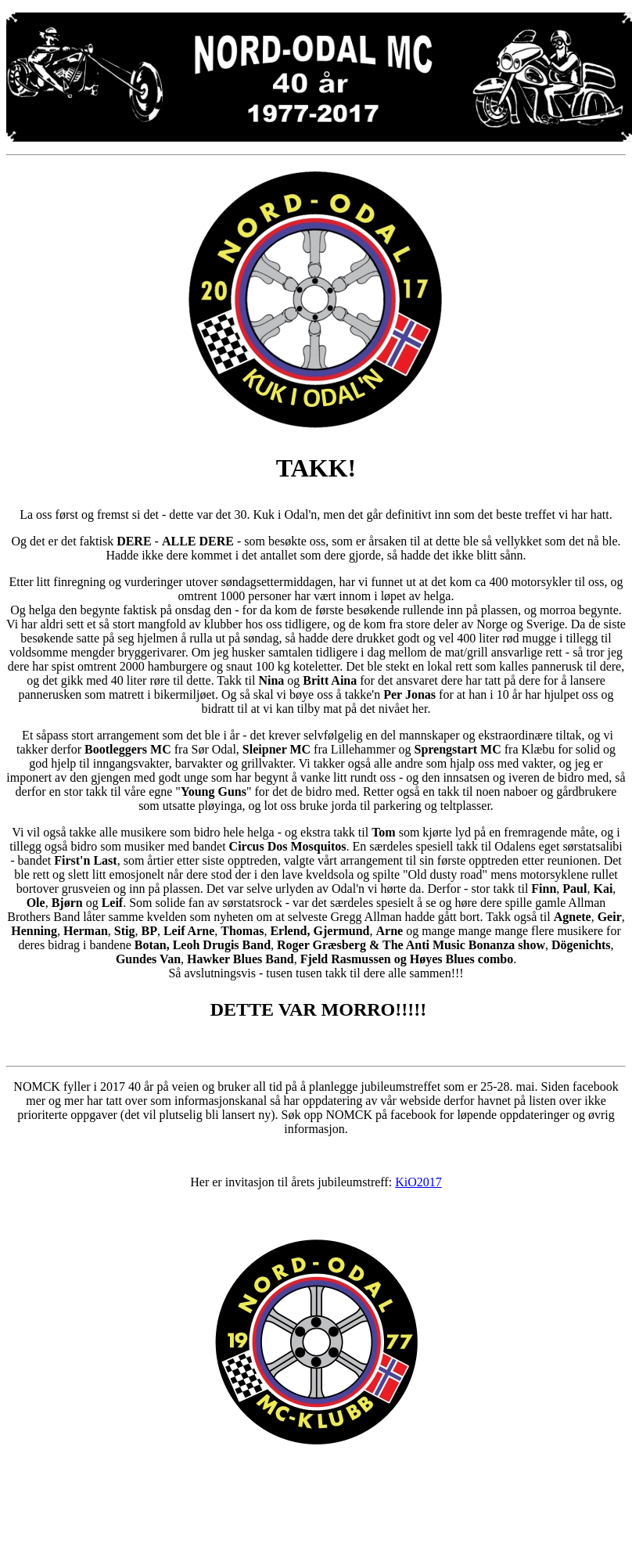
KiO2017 (418, 1182)
